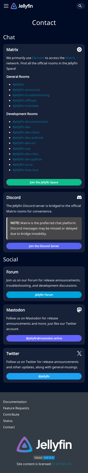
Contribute (11, 414)
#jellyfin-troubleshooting (31, 95)
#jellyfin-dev (22, 127)
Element (38, 58)
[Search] (80, 6)
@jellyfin (44, 376)
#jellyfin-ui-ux (22, 164)
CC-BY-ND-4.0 (61, 464)
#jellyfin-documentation (30, 121)
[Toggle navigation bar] (6, 6)
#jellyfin (18, 84)
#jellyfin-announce (26, 90)
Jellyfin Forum (44, 295)
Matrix (70, 58)
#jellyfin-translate (26, 106)
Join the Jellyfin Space (44, 182)
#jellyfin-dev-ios (24, 143)
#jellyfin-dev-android (28, 137)
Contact (9, 427)
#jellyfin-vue (22, 148)
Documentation (15, 402)
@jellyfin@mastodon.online (44, 338)
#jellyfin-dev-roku (26, 154)
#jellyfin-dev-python (27, 159)
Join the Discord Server (44, 246)
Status (8, 421)
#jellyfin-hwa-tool (25, 170)
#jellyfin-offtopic (25, 100)
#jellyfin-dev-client (26, 132)
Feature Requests (16, 408)
